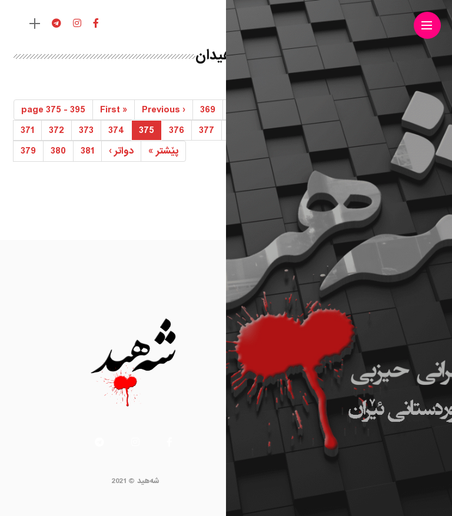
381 (87, 151)
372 (56, 130)
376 (176, 130)
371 (27, 130)
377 (206, 130)
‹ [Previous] (163, 109)
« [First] (113, 109)
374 (116, 130)
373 (86, 130)
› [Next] (121, 151)
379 (28, 151)
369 (207, 109)
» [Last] (163, 151)
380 (58, 151)
